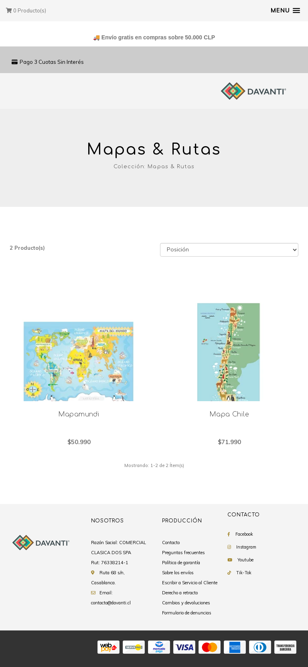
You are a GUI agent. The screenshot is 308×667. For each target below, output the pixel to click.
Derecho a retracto (180, 593)
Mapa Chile (229, 414)
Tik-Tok (243, 572)
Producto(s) (26, 10)
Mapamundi (79, 414)
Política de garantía (181, 562)
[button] (285, 10)
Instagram (246, 547)
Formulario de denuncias (186, 613)
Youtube (245, 560)
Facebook (244, 534)
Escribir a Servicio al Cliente (189, 582)
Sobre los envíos (178, 572)
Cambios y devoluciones (186, 603)
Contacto (171, 542)
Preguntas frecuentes (183, 552)
